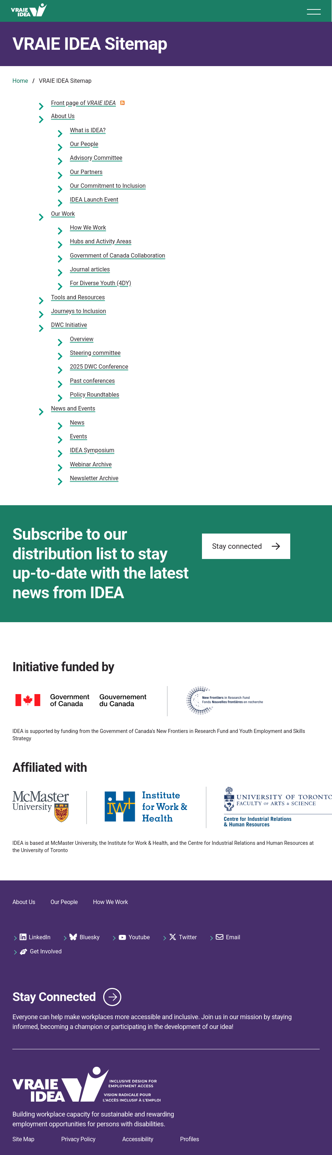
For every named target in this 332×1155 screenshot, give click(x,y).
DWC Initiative (69, 324)
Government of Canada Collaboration (117, 255)
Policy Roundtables (95, 394)
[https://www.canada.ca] (81, 701)
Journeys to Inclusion (78, 311)
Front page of (83, 103)
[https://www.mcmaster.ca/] (40, 807)
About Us (63, 116)
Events (78, 436)
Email (228, 937)
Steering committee (95, 352)
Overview (82, 339)
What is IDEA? (88, 130)
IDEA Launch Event (94, 199)
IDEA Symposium (92, 450)
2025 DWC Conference (99, 366)
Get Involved (40, 952)
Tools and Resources (78, 297)
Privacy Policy (78, 1139)
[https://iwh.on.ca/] (146, 807)
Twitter (183, 937)
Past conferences (92, 380)
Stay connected (246, 547)
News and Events (73, 408)
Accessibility (137, 1139)
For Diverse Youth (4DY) (100, 283)
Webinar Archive (91, 464)
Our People (84, 144)
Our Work (63, 213)
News (77, 422)
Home (20, 80)
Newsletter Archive (94, 478)
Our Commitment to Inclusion (108, 185)
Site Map (23, 1139)
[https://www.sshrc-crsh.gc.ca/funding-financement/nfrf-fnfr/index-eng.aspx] (224, 701)
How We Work (88, 227)
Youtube (134, 937)
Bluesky (84, 937)
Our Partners (86, 172)
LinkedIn (35, 937)
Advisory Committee (96, 157)
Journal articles (90, 269)
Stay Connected (54, 996)
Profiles (189, 1139)
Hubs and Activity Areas (100, 241)
